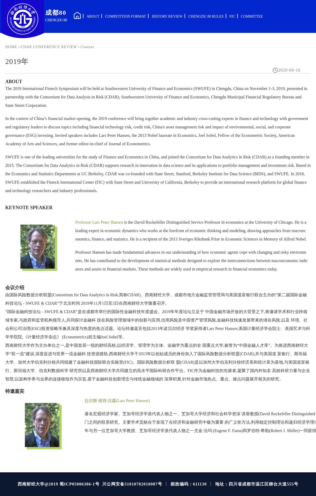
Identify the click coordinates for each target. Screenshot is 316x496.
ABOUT (93, 16)
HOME (11, 47)
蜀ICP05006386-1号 (80, 484)
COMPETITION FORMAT (125, 16)
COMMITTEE (252, 16)
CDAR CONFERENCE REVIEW (49, 47)
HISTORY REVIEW (167, 16)
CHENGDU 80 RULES (206, 16)
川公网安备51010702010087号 (132, 484)
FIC (232, 16)
